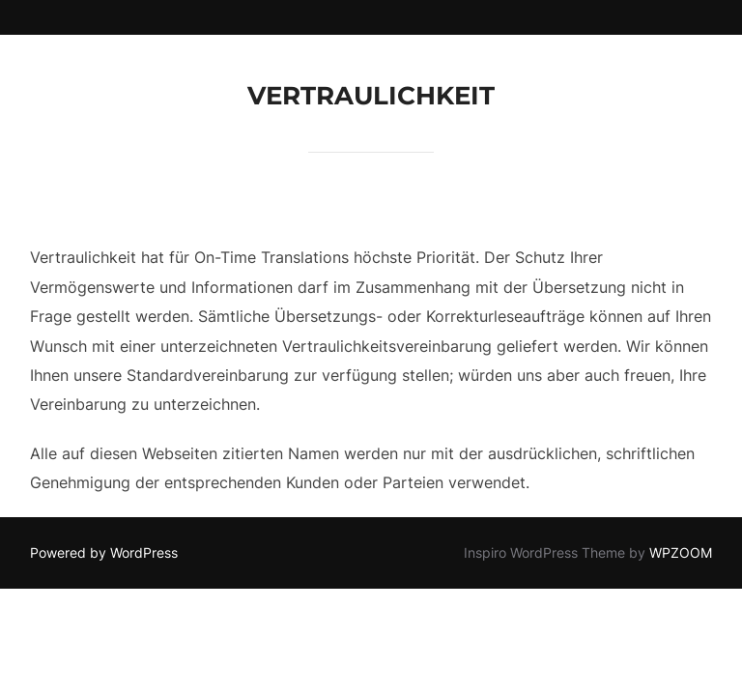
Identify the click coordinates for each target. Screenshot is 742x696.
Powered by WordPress (104, 552)
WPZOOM (680, 552)
